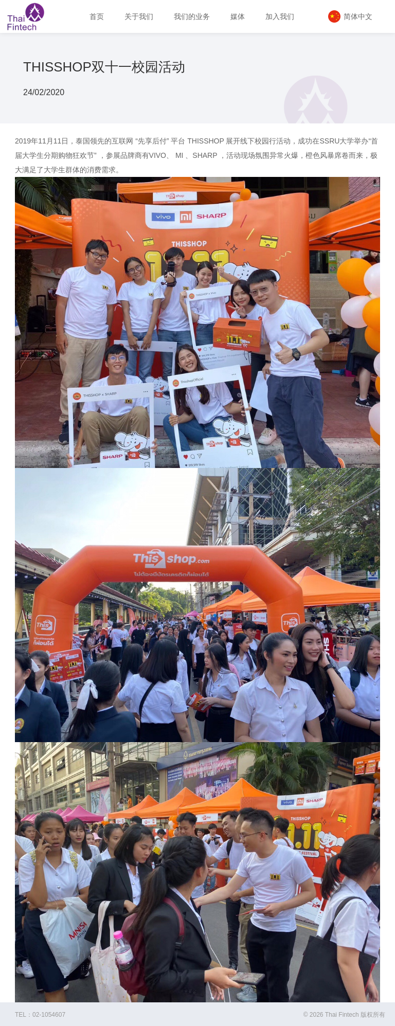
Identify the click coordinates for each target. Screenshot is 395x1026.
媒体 (237, 16)
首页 (96, 16)
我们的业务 (192, 16)
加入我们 (279, 16)
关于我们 (138, 16)
